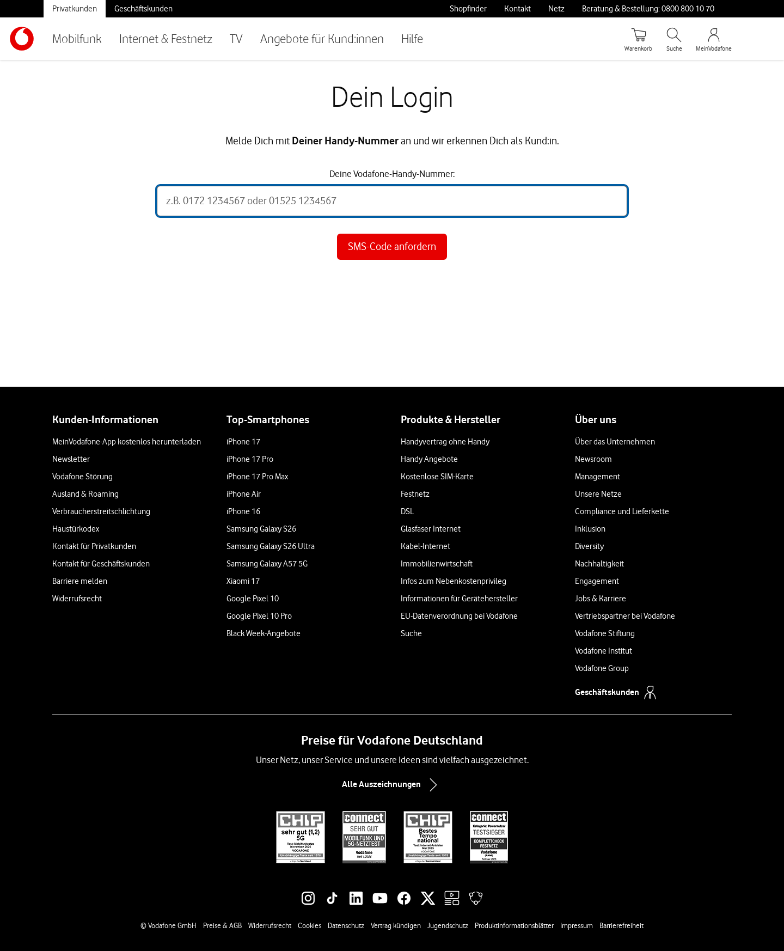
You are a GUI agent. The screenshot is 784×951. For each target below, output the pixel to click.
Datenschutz (346, 925)
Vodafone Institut (603, 651)
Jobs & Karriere (600, 598)
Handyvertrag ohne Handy (445, 442)
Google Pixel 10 (252, 598)
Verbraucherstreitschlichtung (101, 511)
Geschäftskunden (143, 9)
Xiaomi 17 (243, 581)
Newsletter (71, 459)
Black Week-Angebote (263, 633)
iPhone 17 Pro (249, 459)
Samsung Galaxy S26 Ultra (270, 546)
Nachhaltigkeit (599, 564)
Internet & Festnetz (165, 38)
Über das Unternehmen (615, 442)
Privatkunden (74, 9)
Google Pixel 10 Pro (259, 616)
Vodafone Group (602, 668)
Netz (556, 9)
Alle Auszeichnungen (392, 785)
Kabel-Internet (425, 546)
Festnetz (415, 494)
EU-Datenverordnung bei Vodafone (459, 616)
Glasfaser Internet (431, 529)
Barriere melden (79, 581)
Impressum (576, 925)
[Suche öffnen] (674, 38)
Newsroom (593, 459)
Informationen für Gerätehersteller (459, 598)
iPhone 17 (243, 442)
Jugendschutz (447, 925)
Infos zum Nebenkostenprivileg (453, 581)
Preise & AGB (222, 925)
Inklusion (590, 529)
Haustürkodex (75, 529)
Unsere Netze (598, 494)
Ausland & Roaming (85, 494)
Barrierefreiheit (621, 925)
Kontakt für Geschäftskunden (101, 564)
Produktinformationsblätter (514, 925)
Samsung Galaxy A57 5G (267, 564)
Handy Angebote (429, 459)
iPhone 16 (243, 511)
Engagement (597, 581)
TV (236, 38)
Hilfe (412, 38)
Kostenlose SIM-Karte (437, 476)
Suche (411, 633)
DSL (407, 511)
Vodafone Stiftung (605, 633)
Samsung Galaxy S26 (261, 529)
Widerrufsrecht (77, 598)
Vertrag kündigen (396, 925)
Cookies (309, 925)
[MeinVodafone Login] (713, 38)
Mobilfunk (77, 38)
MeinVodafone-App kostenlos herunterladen (126, 442)
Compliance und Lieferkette (622, 511)
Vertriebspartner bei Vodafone (625, 616)
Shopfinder (468, 9)
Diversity (589, 546)
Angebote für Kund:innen (322, 38)
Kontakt (517, 9)
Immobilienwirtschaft (437, 564)
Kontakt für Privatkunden (94, 546)
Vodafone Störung (82, 476)
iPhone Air (243, 494)
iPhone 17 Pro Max (257, 476)
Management (597, 476)
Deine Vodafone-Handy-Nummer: (392, 173)
